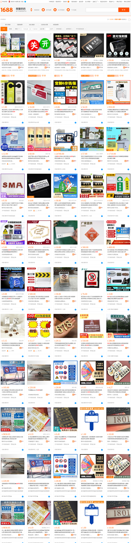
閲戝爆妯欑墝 (58, 70)
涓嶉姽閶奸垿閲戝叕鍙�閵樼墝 (12, 484)
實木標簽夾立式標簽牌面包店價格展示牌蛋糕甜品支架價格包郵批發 (12, 344)
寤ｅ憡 (22, 65)
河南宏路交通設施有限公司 (34, 301)
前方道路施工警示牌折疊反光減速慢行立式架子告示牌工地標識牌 (38, 297)
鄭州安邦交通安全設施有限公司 (87, 348)
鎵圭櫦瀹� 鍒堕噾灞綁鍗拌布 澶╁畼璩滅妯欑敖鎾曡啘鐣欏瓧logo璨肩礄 (65, 531)
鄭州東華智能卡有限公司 (8, 114)
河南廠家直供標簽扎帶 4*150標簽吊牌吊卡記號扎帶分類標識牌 (12, 297)
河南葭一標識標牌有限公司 (34, 114)
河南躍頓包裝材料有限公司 (87, 254)
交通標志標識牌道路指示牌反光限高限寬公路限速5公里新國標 (91, 344)
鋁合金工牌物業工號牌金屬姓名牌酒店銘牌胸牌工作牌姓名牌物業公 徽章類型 (38, 204)
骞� (22, 67)
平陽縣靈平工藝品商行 (34, 441)
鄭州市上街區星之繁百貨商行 (61, 348)
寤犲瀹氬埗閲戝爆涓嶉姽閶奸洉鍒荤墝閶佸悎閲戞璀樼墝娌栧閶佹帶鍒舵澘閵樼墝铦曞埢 (65, 64)
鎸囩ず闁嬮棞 (41, 70)
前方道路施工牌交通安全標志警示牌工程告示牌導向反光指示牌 (12, 391)
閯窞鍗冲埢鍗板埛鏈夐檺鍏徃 (87, 488)
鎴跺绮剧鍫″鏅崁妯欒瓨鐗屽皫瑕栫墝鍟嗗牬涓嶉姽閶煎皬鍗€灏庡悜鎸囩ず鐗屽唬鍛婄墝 (12, 64)
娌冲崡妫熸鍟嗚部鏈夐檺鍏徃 (8, 488)
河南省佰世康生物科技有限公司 (8, 161)
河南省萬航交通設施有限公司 (61, 394)
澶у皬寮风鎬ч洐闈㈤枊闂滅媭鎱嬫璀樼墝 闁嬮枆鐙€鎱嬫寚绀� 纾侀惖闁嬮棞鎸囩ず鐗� (38, 64)
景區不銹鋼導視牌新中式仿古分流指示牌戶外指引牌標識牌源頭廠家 (91, 157)
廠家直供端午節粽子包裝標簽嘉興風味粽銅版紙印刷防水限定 (91, 251)
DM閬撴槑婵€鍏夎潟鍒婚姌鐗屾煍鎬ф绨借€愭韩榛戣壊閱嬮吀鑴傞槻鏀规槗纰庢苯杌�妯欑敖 (118, 64)
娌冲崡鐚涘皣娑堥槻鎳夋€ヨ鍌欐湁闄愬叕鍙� (34, 488)
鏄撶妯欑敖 (110, 70)
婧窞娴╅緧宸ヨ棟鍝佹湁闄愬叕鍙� (87, 67)
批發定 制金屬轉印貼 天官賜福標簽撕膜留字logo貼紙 (65, 438)
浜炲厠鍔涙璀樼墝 (86, 70)
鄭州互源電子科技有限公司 (113, 208)
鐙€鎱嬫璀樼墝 (32, 70)
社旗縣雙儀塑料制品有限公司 (8, 301)
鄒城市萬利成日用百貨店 (34, 348)
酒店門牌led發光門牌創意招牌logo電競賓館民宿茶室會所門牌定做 (38, 157)
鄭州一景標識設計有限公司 (113, 441)
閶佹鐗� (65, 70)
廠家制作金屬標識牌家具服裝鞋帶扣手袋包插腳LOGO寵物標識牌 (38, 251)
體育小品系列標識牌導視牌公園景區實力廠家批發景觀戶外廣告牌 (65, 204)
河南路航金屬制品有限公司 (61, 301)
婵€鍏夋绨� (119, 70)
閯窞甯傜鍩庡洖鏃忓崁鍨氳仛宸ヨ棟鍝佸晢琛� (61, 535)
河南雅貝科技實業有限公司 (61, 254)
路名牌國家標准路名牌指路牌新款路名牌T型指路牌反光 (117, 344)
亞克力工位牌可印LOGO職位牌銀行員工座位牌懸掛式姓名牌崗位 (38, 110)
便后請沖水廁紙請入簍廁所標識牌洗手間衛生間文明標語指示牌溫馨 (117, 391)
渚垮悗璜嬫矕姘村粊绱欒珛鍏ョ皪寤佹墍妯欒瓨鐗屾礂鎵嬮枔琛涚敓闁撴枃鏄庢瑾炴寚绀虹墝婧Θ (117, 485)
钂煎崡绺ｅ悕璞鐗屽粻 (34, 67)
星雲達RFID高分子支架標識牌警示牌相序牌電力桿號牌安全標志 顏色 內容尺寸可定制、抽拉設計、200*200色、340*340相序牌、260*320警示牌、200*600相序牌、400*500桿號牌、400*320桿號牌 (92, 298)
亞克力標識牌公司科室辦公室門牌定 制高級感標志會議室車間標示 (91, 204)
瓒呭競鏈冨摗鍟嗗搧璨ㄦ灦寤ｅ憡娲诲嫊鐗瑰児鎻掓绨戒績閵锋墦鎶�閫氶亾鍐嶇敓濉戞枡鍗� (91, 485)
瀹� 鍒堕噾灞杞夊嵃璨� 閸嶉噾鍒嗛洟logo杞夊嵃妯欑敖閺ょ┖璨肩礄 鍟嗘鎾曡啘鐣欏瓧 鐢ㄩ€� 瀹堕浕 (39, 531)
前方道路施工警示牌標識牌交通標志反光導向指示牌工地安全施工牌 (117, 251)
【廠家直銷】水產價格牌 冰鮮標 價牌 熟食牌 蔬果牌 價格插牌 (92, 438)
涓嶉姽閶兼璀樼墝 (17, 70)
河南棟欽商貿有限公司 (34, 394)
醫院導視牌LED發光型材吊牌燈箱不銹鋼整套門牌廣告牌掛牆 (91, 110)
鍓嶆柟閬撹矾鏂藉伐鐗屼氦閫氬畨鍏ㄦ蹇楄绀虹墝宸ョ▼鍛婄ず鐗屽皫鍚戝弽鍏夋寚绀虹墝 (38, 485)
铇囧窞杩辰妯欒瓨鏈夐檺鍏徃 (8, 67)
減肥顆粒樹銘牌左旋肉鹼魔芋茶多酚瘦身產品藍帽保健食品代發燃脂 (12, 157)
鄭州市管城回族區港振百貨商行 (8, 348)
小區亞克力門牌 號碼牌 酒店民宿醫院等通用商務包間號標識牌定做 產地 (118, 438)
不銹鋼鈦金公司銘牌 (35, 390)
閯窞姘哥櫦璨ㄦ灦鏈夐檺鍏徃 (87, 535)
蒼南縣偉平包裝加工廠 (87, 208)
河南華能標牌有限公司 (8, 254)
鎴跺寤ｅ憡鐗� (6, 70)
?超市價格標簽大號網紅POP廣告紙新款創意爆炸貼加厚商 (38, 344)
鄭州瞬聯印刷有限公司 (61, 114)
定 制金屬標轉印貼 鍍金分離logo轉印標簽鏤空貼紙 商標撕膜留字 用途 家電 (38, 438)
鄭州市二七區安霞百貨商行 (113, 394)
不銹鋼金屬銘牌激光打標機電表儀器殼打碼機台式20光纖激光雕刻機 (117, 110)
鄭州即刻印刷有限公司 (87, 394)
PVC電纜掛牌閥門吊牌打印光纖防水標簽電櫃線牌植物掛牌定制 (65, 110)
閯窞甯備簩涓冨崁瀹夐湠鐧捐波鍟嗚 (113, 488)
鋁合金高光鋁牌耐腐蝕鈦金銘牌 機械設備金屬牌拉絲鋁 (117, 297)
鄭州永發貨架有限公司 (87, 441)
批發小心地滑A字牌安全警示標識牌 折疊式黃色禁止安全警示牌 (65, 297)
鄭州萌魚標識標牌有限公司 (34, 208)
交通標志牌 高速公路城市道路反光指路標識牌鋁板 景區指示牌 (12, 438)
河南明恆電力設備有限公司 (87, 301)
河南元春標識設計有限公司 (87, 114)
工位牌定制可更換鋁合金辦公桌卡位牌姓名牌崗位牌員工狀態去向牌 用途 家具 (65, 251)
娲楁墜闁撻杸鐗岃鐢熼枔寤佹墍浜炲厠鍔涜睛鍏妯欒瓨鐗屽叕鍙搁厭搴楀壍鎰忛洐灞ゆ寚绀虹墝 (91, 64)
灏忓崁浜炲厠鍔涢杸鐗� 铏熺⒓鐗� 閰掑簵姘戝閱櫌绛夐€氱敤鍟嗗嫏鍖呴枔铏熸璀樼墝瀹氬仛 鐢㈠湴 (118, 531)
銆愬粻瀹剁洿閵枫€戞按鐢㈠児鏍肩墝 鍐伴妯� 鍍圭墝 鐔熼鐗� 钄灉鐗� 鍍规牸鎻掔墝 (92, 531)
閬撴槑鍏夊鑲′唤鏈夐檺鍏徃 (113, 67)
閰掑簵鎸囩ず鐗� (97, 70)
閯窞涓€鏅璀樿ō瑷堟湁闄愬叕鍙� (113, 535)
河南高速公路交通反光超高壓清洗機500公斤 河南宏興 (65, 157)
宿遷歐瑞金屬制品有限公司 (113, 348)
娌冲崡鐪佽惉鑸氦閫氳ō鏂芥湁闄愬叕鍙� (61, 488)
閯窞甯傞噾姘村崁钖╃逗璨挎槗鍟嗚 (8, 535)
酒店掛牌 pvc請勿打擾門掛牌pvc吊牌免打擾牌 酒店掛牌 (12, 110)
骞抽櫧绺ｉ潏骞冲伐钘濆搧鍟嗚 (34, 535)
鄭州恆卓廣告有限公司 (34, 161)
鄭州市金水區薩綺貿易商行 (8, 441)
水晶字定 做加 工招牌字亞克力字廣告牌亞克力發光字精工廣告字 (12, 204)
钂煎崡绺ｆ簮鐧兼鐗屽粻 (61, 67)
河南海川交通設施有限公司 (113, 254)
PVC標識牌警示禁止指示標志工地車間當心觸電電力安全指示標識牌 (117, 204)
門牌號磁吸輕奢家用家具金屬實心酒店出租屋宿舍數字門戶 (65, 344)
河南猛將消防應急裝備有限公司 (8, 394)
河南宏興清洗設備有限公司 (61, 161)
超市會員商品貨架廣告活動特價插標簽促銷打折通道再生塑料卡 (91, 391)
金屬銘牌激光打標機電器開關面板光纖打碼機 (117, 157)
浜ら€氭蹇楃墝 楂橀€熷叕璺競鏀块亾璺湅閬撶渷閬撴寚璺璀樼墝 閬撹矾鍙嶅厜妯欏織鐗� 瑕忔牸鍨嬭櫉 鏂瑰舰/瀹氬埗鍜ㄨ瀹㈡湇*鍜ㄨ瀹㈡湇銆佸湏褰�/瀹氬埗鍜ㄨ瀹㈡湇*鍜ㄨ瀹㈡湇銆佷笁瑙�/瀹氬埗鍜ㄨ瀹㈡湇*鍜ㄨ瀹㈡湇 (65, 485)
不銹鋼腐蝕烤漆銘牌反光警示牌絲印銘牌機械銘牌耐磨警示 (12, 251)
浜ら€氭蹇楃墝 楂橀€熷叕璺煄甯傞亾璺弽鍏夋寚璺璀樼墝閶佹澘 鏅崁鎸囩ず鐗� (12, 531)
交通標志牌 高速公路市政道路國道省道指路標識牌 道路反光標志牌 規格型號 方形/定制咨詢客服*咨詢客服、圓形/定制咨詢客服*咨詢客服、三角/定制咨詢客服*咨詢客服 (65, 391)
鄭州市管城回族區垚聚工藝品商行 (61, 441)
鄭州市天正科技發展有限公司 (113, 114)
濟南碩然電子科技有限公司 (113, 301)
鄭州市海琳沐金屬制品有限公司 (34, 254)
